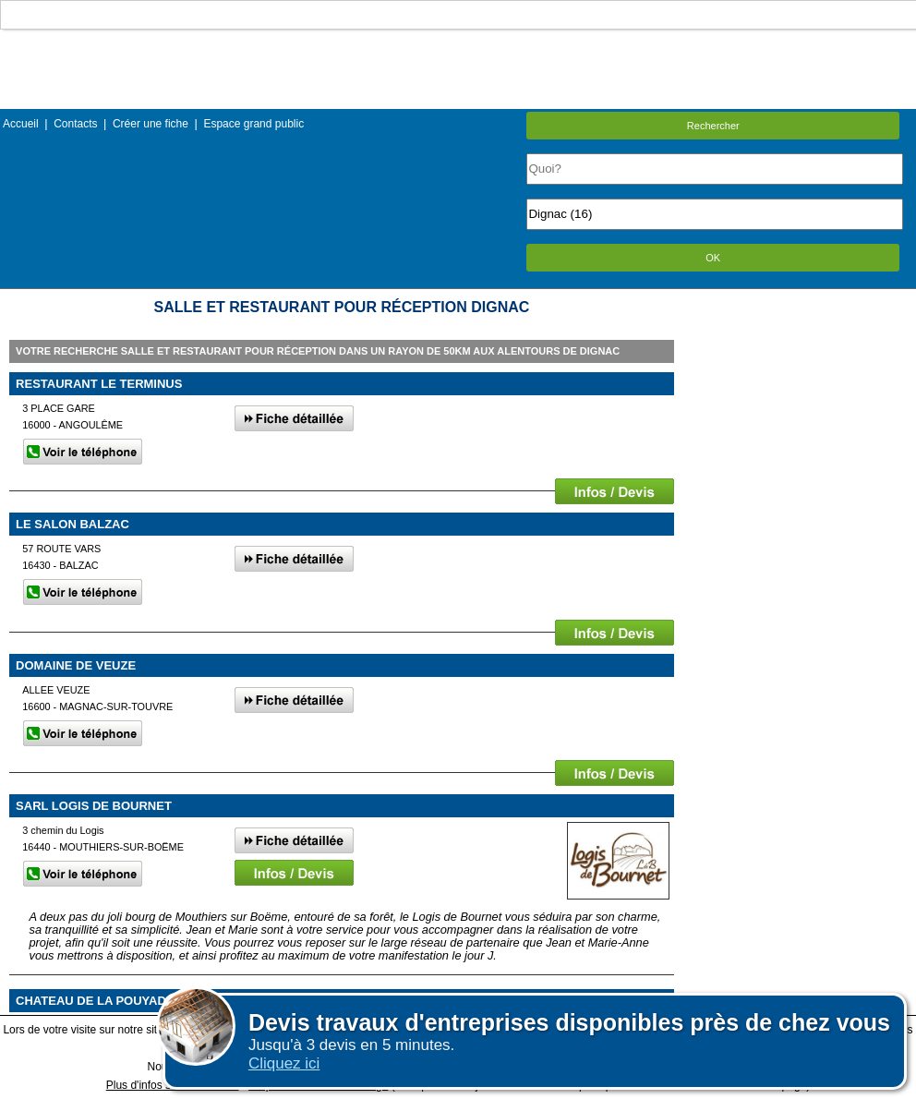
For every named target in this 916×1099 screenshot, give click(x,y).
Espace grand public (253, 123)
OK (712, 257)
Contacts (75, 123)
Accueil (21, 123)
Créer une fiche (150, 123)
